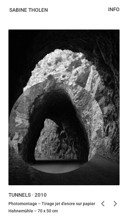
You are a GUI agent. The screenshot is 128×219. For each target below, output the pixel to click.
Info (114, 9)
